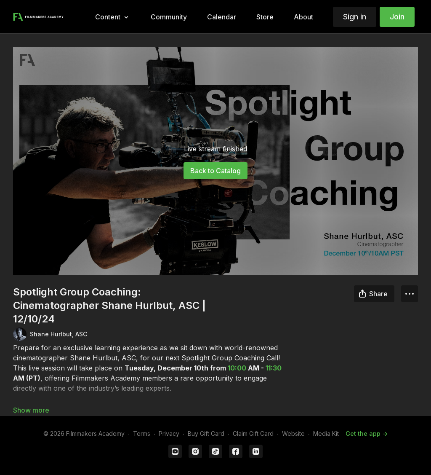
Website (293, 433)
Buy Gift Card (206, 433)
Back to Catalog (215, 170)
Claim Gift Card (253, 433)
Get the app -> (367, 433)
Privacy (169, 433)
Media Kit (326, 433)
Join (397, 16)
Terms (141, 433)
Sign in (354, 16)
